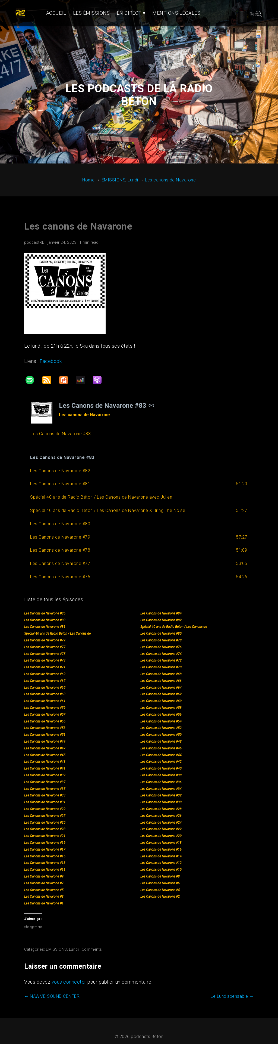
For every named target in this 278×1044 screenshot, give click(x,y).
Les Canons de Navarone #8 (160, 870)
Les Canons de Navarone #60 (161, 694)
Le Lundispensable (232, 989)
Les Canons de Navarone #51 (44, 728)
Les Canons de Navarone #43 (44, 755)
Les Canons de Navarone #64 (161, 681)
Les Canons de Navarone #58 (161, 701)
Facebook (50, 354)
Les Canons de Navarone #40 (161, 762)
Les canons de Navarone (78, 219)
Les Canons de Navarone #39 (44, 768)
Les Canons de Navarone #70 (161, 660)
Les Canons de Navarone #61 (44, 694)
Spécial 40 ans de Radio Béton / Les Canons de (173, 620)
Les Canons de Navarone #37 (44, 775)
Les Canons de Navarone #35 (44, 782)
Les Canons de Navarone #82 (161, 613)
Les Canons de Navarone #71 (44, 660)
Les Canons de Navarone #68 (161, 667)
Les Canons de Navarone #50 (161, 728)
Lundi (74, 943)
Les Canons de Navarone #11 (44, 863)
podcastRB (34, 235)
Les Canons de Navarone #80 (161, 627)
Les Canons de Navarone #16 (161, 843)
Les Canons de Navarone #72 (161, 654)
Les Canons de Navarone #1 (43, 896)
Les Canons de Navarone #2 (160, 890)
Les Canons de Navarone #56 (161, 708)
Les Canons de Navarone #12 (161, 856)
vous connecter (68, 975)
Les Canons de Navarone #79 (44, 633)
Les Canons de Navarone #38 (161, 768)
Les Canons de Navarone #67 (44, 674)
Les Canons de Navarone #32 (161, 789)
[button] (139, 451)
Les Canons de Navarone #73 (44, 654)
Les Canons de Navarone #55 (44, 714)
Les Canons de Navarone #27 (44, 809)
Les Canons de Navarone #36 (161, 775)
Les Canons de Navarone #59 (44, 701)
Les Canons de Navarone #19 (44, 836)
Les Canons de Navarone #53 (44, 721)
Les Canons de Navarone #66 (161, 674)
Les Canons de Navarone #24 (161, 816)
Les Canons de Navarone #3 (43, 890)
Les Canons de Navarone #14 (161, 849)
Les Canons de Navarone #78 (161, 633)
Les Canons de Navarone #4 (160, 883)
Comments (91, 943)
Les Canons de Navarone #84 (161, 607)
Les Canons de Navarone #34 (161, 782)
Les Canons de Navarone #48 (161, 735)
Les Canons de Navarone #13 (44, 856)
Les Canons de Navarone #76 (161, 640)
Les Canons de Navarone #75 (44, 647)
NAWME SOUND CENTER (51, 989)
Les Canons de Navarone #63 (44, 688)
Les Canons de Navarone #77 (44, 640)
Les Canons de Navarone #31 (44, 795)
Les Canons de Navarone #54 (161, 714)
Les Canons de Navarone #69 (44, 667)
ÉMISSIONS (56, 943)
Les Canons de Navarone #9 (43, 870)
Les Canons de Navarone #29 (44, 802)
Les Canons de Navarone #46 (161, 741)
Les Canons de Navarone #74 (161, 647)
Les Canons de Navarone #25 (44, 816)
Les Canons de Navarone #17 (44, 843)
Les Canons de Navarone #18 (161, 836)
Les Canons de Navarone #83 (44, 613)
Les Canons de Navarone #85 (44, 607)
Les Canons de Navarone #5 (43, 883)
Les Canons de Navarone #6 (160, 876)
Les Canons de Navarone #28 (161, 802)
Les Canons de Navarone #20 (161, 829)
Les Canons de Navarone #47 (44, 741)
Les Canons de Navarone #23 (44, 822)
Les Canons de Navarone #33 (44, 789)
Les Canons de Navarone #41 (44, 762)
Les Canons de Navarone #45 (44, 748)
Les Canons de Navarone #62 (161, 688)
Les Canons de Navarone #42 (161, 755)
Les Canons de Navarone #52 (161, 721)
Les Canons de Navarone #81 (44, 620)
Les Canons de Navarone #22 (161, 822)
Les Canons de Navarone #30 (161, 795)
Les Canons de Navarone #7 (43, 876)
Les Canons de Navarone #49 (44, 735)
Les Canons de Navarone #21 (44, 829)
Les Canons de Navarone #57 (44, 708)
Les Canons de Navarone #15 (44, 849)
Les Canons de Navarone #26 (161, 809)
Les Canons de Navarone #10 (161, 863)
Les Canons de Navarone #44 (161, 748)
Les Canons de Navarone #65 (44, 681)
